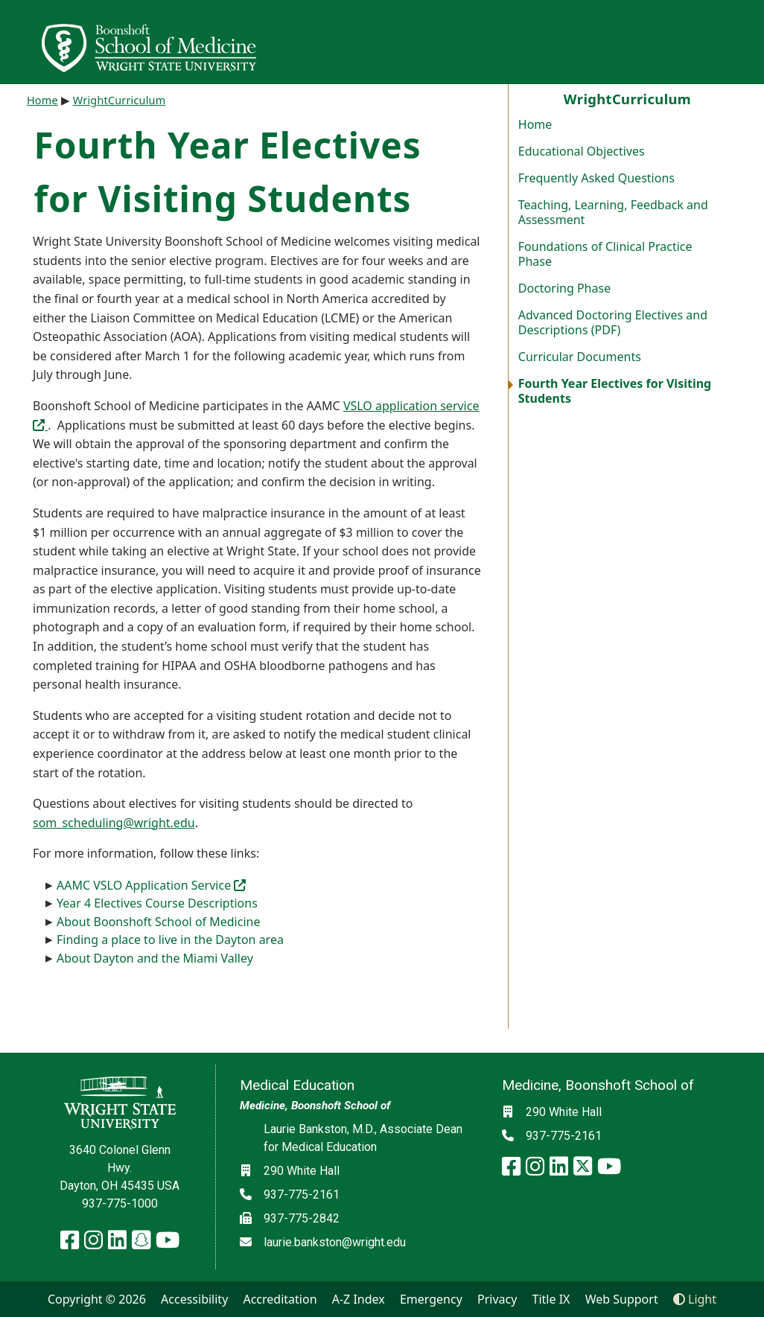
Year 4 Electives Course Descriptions (157, 903)
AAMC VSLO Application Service (151, 885)
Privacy (497, 1299)
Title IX (551, 1299)
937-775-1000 (120, 1203)
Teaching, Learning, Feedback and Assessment (613, 212)
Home (535, 124)
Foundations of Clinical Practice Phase (605, 254)
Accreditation (279, 1299)
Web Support (621, 1299)
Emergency (431, 1299)
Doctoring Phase (564, 288)
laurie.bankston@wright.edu (335, 1242)
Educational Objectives (581, 151)
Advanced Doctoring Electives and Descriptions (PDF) (612, 322)
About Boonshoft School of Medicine (158, 921)
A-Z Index (358, 1299)
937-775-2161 (302, 1194)
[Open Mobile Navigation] (746, 42)
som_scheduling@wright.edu (114, 822)
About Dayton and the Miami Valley (155, 958)
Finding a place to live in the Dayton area (170, 939)
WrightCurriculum (119, 100)
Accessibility (194, 1299)
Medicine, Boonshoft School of (315, 1105)
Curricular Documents (579, 356)
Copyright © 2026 (97, 1299)
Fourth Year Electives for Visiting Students (614, 390)
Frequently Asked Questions (596, 178)
